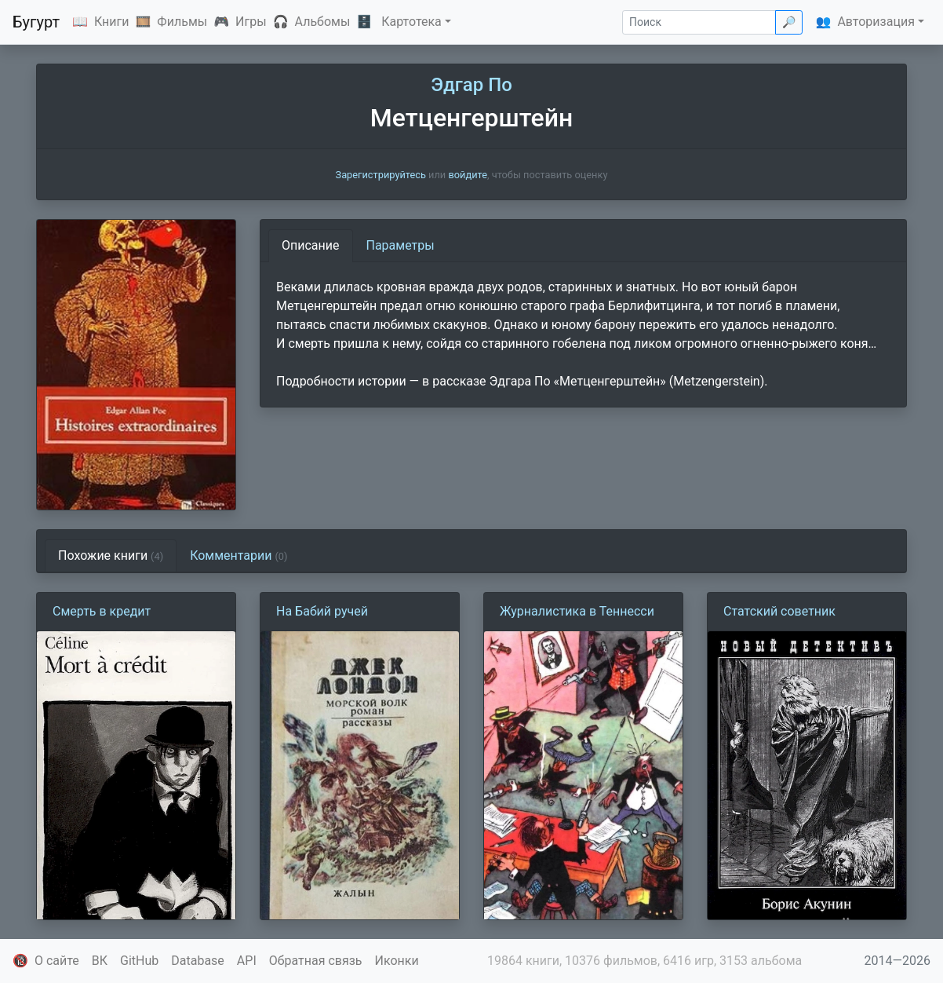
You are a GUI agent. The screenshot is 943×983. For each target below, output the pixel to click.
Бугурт (36, 22)
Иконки (397, 960)
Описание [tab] (311, 245)
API (247, 960)
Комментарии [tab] (238, 555)
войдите (467, 175)
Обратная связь (315, 960)
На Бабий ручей (322, 611)
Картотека (411, 21)
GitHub (139, 960)
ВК (99, 960)
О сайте (57, 960)
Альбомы (323, 21)
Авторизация (876, 21)
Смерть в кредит (102, 611)
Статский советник (779, 611)
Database (197, 960)
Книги (111, 21)
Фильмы (182, 21)
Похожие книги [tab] (110, 555)
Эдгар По (471, 85)
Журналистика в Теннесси (577, 611)
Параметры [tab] (400, 245)
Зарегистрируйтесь (381, 175)
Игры (251, 21)
